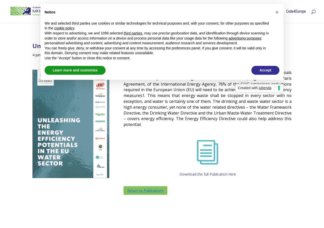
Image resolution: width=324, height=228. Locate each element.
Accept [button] (265, 70)
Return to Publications (145, 190)
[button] (277, 12)
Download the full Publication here (207, 174)
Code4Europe (296, 12)
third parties (133, 33)
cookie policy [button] (64, 28)
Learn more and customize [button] (75, 70)
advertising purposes (245, 38)
